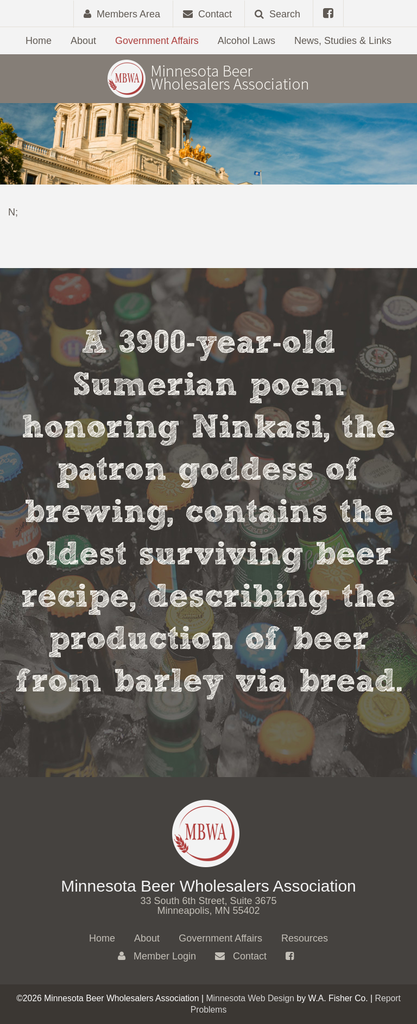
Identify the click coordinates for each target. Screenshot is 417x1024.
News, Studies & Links (342, 40)
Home (39, 40)
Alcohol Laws (246, 40)
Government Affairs (157, 40)
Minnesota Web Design (250, 998)
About (83, 40)
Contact (241, 956)
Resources (304, 938)
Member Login (157, 956)
